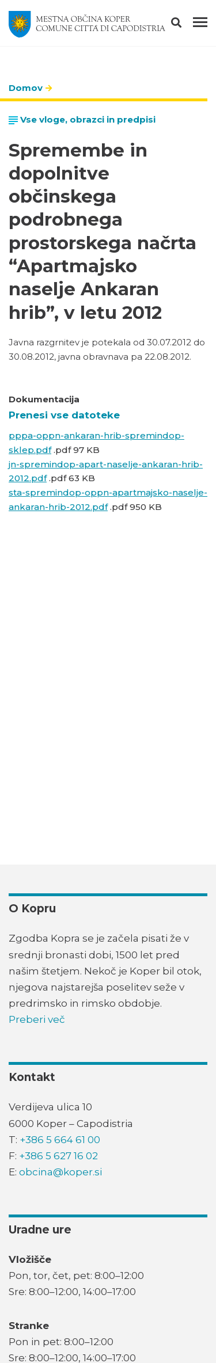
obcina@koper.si (60, 1172)
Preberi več (37, 1019)
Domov (26, 87)
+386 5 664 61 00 (60, 1139)
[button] (186, 24)
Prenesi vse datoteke (64, 415)
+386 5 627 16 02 (58, 1156)
